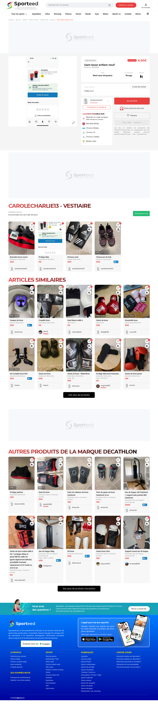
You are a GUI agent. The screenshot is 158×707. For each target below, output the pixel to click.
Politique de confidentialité (20, 677)
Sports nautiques (87, 669)
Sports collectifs (87, 677)
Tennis (78, 14)
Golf (47, 685)
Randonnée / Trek (52, 659)
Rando (88, 14)
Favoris (132, 115)
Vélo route (49, 667)
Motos (105, 14)
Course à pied (86, 659)
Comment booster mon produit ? (128, 667)
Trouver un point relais (18, 661)
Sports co (116, 14)
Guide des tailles (139, 87)
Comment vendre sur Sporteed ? (128, 656)
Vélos (47, 14)
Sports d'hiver (86, 661)
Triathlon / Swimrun (88, 672)
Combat (128, 14)
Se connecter (146, 5)
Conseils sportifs (16, 667)
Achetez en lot (141, 214)
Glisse (138, 14)
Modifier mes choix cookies (20, 680)
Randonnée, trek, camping (90, 691)
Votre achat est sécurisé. (132, 108)
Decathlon (90, 60)
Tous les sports (18, 14)
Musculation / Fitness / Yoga (91, 675)
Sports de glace (87, 688)
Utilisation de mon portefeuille (127, 664)
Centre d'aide (15, 659)
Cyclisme (84, 656)
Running (57, 14)
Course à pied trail (52, 675)
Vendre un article (126, 5)
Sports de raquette (88, 683)
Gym (97, 14)
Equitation (36, 14)
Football (49, 677)
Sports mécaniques (88, 664)
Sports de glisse (87, 685)
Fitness (68, 14)
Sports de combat (87, 667)
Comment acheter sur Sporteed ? (128, 659)
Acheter (132, 101)
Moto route (50, 661)
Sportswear (50, 688)
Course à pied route (53, 664)
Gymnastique (50, 683)
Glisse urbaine (86, 680)
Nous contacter (139, 609)
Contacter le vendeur (96, 107)
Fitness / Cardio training (54, 669)
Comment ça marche (18, 656)
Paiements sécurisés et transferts (128, 661)
